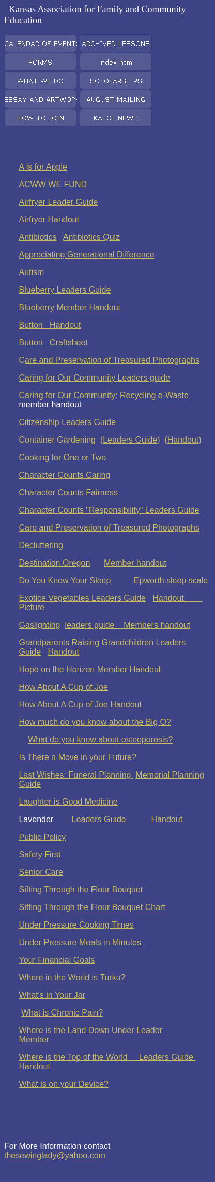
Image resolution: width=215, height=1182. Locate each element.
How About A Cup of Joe (63, 687)
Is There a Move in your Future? (77, 757)
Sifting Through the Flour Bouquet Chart (92, 907)
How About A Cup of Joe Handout (80, 704)
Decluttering (41, 545)
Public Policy (42, 836)
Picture (31, 607)
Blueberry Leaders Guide (65, 289)
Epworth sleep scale (171, 580)
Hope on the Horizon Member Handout (90, 669)
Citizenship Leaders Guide (67, 422)
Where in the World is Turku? (72, 977)
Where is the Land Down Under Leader (91, 1030)
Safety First (39, 854)
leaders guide (94, 624)
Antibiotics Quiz (91, 237)
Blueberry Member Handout (69, 307)
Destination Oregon (54, 562)
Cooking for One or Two (62, 457)
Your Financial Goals (57, 960)
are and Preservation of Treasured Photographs (112, 360)
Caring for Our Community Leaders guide (94, 377)
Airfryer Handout (49, 219)
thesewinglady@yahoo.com (54, 1155)
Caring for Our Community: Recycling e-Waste (105, 395)
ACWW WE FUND (53, 184)
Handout (183, 439)
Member (34, 1039)
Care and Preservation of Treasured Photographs (109, 527)
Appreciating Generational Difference (86, 254)
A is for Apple (43, 166)
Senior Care (41, 872)
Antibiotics (37, 237)
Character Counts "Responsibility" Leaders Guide (109, 510)
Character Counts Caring (64, 475)
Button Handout (50, 325)
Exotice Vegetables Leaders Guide (82, 598)
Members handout (157, 624)
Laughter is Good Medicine (68, 801)
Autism (31, 272)
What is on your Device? (63, 1084)
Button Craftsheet (53, 342)
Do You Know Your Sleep (65, 580)
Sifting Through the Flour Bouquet (81, 889)
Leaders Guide (130, 439)
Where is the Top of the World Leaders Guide (107, 1057)
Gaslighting (39, 624)
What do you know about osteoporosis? (100, 739)
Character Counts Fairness (68, 492)
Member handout (135, 562)
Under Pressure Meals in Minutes (80, 942)
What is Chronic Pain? (62, 1012)
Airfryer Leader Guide (58, 202)
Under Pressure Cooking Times (76, 924)
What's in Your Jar (52, 995)
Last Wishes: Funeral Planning (76, 774)
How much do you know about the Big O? (95, 722)
